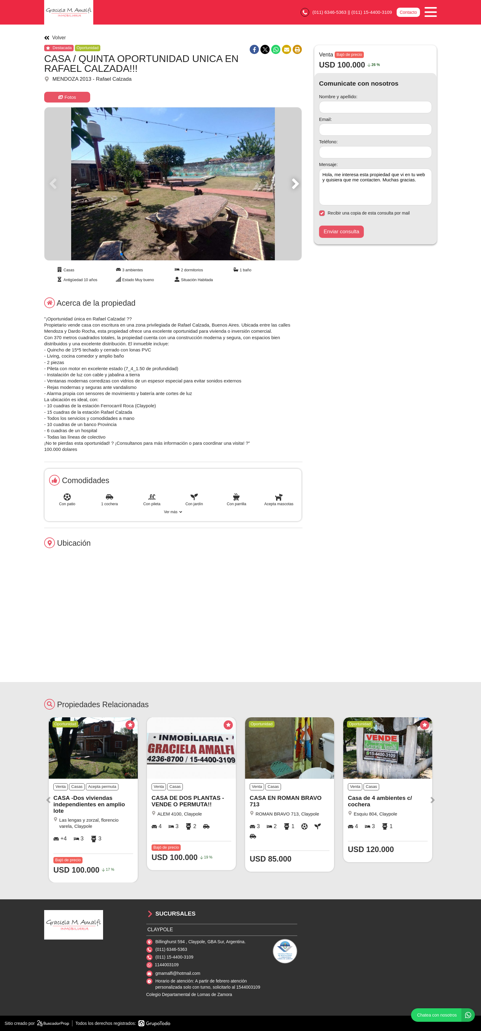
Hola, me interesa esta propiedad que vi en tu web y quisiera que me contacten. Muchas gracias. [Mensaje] (375, 187)
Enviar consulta (341, 231)
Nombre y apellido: (338, 96)
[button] (294, 184)
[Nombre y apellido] (375, 107)
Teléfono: (328, 141)
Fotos (67, 97)
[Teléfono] (375, 152)
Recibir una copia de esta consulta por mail (364, 213)
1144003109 (167, 964)
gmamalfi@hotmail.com (178, 973)
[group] (173, 183)
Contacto (408, 12)
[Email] (375, 129)
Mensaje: (328, 164)
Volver (55, 37)
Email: (325, 119)
